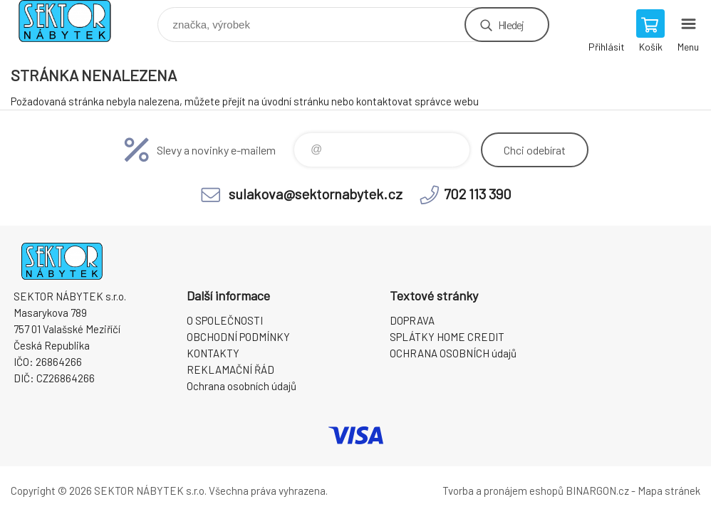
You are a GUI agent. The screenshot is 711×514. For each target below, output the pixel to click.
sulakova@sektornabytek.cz (316, 193)
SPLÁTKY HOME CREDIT (447, 336)
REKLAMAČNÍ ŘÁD (230, 369)
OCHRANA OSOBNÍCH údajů (453, 353)
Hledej (511, 24)
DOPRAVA (412, 320)
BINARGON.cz (597, 490)
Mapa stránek (669, 490)
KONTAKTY (213, 353)
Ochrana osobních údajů (241, 385)
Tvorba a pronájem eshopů (503, 490)
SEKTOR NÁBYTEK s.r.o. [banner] (74, 21)
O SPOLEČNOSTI (225, 320)
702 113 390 (478, 193)
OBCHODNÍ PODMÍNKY (238, 336)
